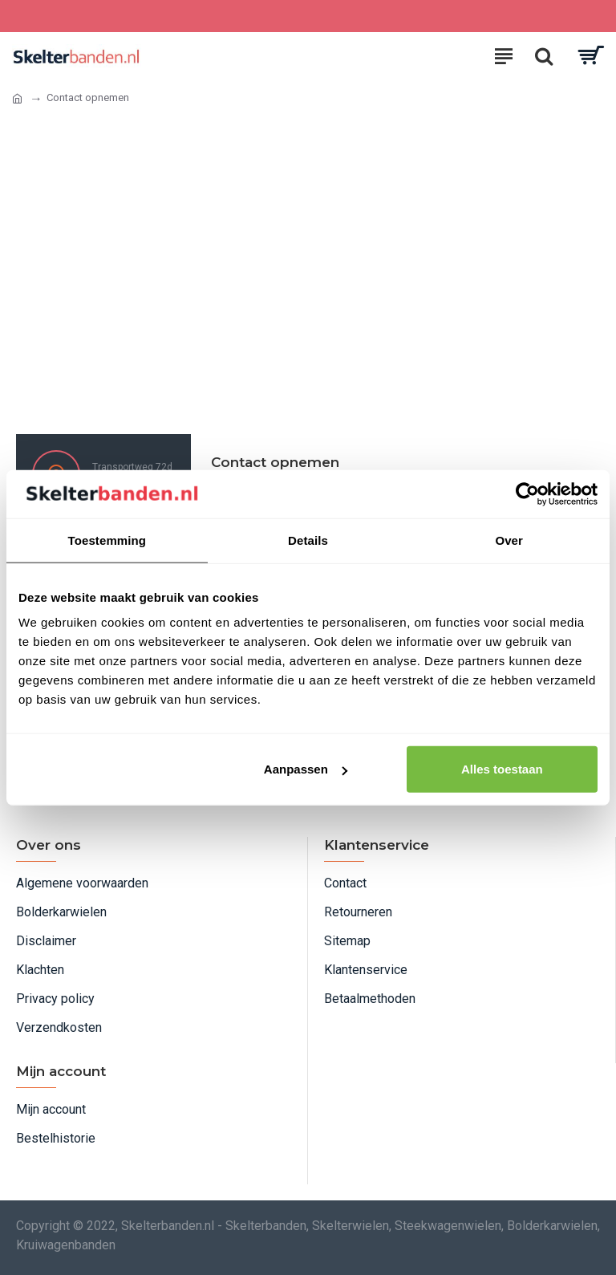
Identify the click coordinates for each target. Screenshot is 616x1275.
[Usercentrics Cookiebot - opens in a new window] (527, 493)
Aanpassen (305, 769)
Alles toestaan (502, 769)
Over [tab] (509, 539)
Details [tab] (308, 539)
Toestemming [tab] (107, 539)
